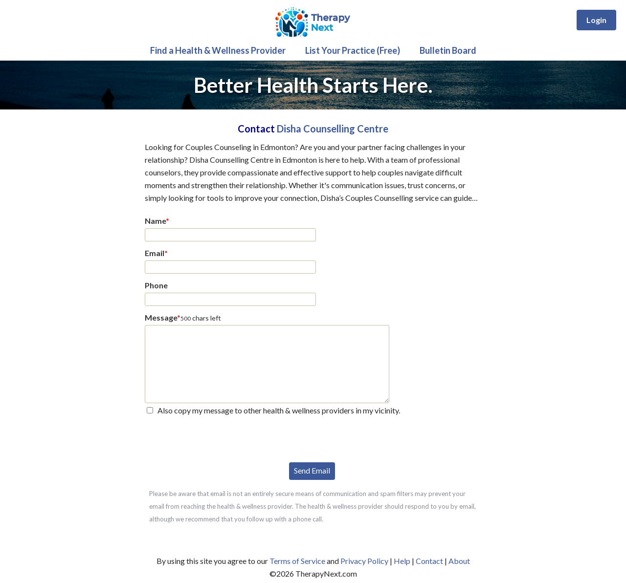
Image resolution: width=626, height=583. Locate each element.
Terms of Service (297, 560)
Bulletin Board (448, 50)
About (459, 560)
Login (596, 19)
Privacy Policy (364, 560)
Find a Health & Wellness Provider (218, 50)
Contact (429, 560)
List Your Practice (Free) (352, 50)
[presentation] (219, 438)
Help (402, 560)
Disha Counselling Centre (332, 128)
